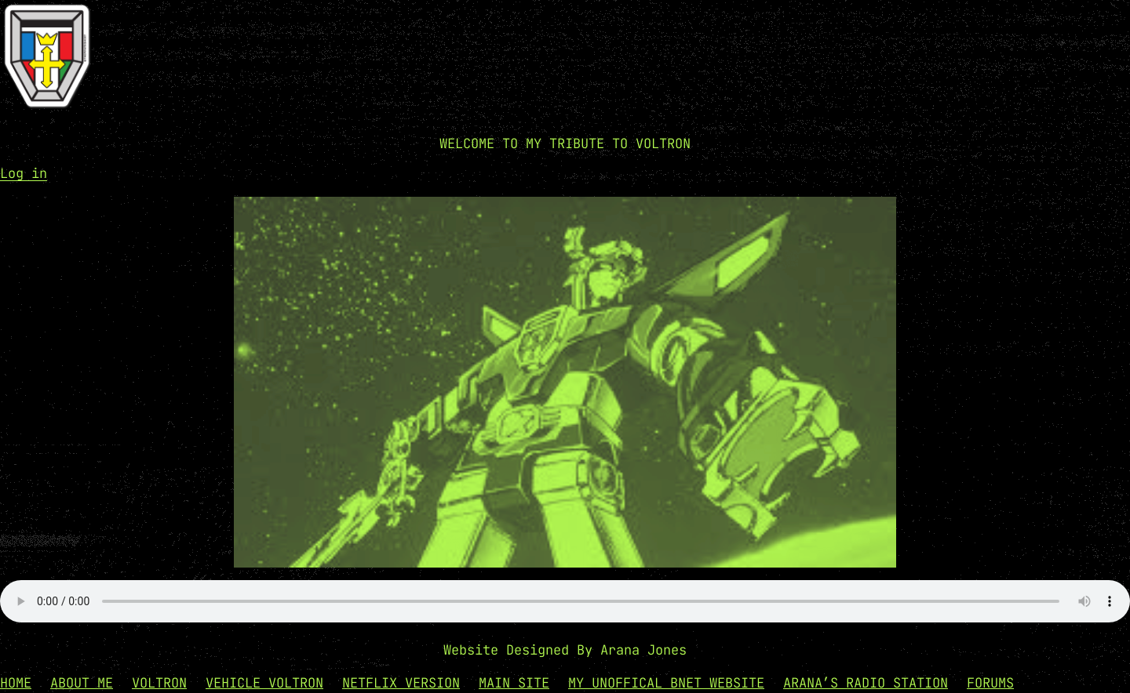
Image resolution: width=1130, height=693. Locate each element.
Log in (23, 173)
